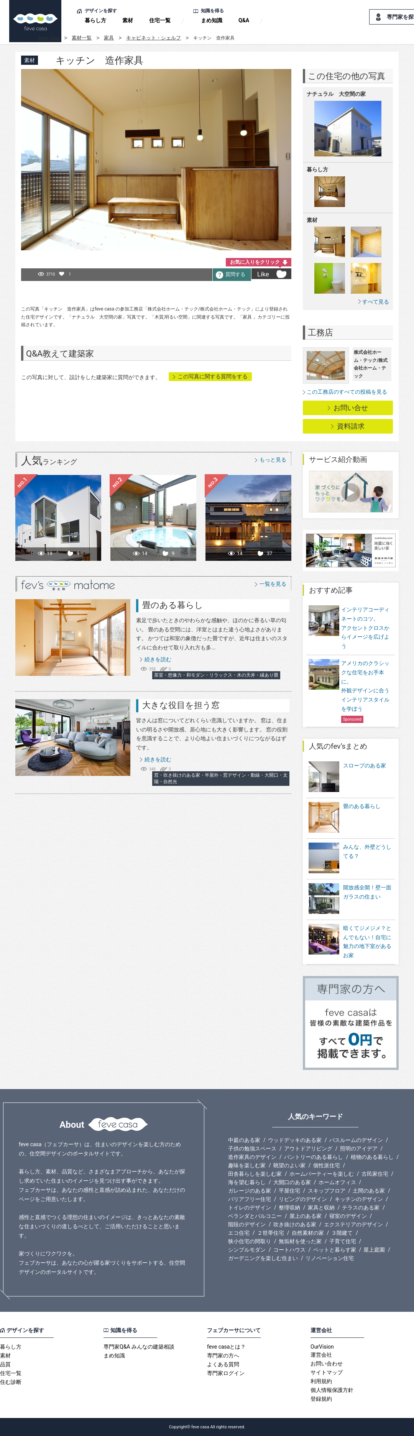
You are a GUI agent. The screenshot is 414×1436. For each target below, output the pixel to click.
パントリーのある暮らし (313, 1157)
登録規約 (321, 1399)
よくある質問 (223, 1364)
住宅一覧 (160, 20)
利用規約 (321, 1381)
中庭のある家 (244, 1140)
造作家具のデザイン (252, 1157)
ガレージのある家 (249, 1191)
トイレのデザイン (249, 1207)
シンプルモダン (247, 1250)
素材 (127, 20)
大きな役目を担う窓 (181, 705)
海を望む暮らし (247, 1182)
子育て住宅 (342, 1241)
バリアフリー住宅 (249, 1199)
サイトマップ (326, 1372)
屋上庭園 (374, 1250)
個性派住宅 (326, 1165)
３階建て (342, 1233)
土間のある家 (369, 1191)
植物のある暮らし (372, 1157)
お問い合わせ (326, 1363)
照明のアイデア (359, 1148)
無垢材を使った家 (300, 1241)
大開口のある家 (292, 1182)
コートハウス (289, 1250)
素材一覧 (82, 38)
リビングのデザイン (303, 1199)
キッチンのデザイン (359, 1199)
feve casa (48, 38)
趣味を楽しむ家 (247, 1165)
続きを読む (158, 659)
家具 (109, 38)
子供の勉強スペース (252, 1148)
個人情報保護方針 (331, 1390)
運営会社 (321, 1355)
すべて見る (375, 301)
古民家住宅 (374, 1174)
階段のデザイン (247, 1224)
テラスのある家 (361, 1207)
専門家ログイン (226, 1373)
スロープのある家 (347, 777)
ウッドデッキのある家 (295, 1140)
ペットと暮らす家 (334, 1250)
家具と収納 (321, 1207)
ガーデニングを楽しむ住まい (263, 1258)
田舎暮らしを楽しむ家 (255, 1174)
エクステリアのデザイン (353, 1224)
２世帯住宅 (270, 1233)
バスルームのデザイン (356, 1140)
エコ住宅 (239, 1233)
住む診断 (10, 1382)
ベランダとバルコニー (255, 1216)
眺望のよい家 (289, 1165)
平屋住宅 (289, 1191)
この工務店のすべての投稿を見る (347, 392)
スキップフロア (326, 1191)
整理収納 (289, 1207)
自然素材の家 (308, 1233)
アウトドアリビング (308, 1148)
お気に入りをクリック (255, 262)
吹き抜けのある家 (294, 1224)
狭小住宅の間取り (249, 1241)
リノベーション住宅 (330, 1258)
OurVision (322, 1347)
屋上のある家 (305, 1216)
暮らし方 (95, 20)
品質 (5, 1364)
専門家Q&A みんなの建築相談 (139, 1347)
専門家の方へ (223, 1355)
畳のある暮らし (172, 605)
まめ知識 (211, 20)
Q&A (243, 20)
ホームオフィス (337, 1182)
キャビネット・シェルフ (153, 38)
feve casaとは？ (226, 1347)
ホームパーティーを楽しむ (321, 1174)
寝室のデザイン (348, 1216)
